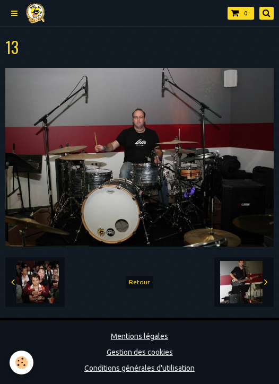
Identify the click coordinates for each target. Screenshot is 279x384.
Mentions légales (139, 336)
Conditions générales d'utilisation (139, 368)
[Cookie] (21, 362)
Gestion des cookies (140, 352)
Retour (139, 281)
